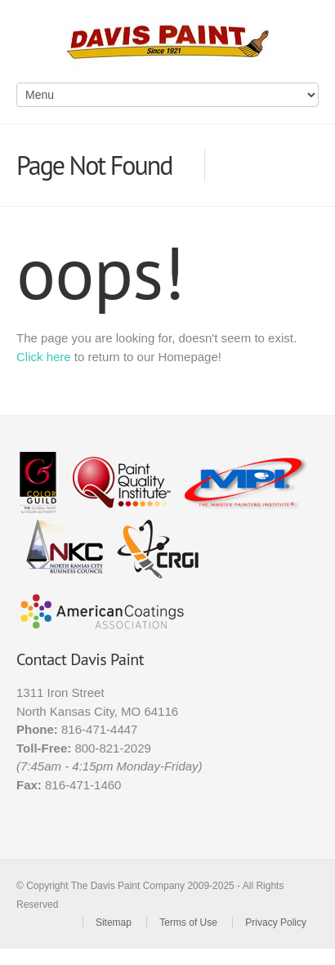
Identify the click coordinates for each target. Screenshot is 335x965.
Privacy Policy (275, 922)
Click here (43, 357)
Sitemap (114, 922)
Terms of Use (188, 922)
